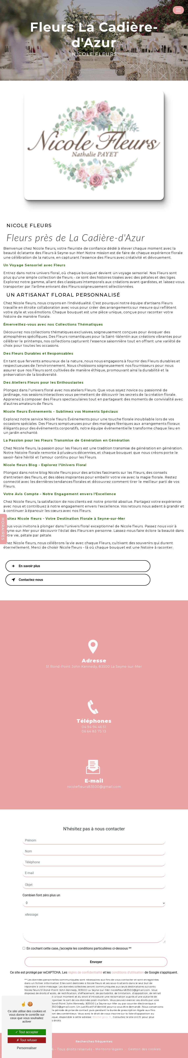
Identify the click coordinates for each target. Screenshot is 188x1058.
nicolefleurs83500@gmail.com (94, 775)
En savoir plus (25, 566)
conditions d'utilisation (128, 960)
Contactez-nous (26, 579)
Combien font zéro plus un (41, 883)
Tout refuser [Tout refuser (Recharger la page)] (27, 1040)
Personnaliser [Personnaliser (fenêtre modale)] (27, 1048)
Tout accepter (26, 1032)
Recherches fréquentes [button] (94, 1041)
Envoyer (96, 950)
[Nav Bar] (178, 10)
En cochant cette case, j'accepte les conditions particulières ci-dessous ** (79, 936)
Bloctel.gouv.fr (102, 1004)
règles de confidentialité (85, 960)
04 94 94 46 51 (94, 739)
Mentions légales (109, 1049)
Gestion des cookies (144, 1049)
